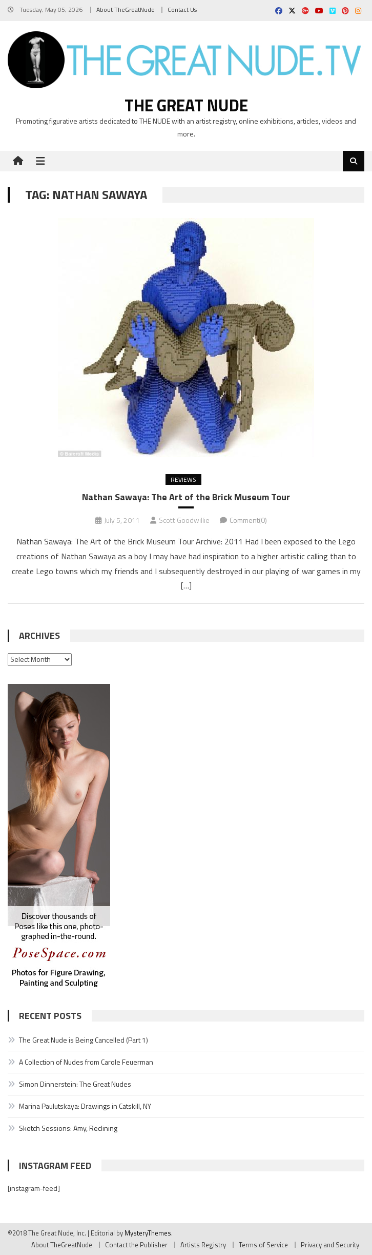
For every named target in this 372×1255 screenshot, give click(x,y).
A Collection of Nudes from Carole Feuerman (86, 1061)
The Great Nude (186, 105)
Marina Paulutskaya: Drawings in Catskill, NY (85, 1106)
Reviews (183, 479)
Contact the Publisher (136, 1245)
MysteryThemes (148, 1233)
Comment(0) (248, 520)
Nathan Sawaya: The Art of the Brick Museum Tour (186, 497)
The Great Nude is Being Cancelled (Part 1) (83, 1039)
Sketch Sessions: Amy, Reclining (68, 1128)
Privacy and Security (330, 1245)
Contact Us (182, 9)
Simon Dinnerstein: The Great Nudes (75, 1083)
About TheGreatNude (125, 9)
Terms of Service (263, 1245)
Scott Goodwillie (184, 520)
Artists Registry (203, 1245)
